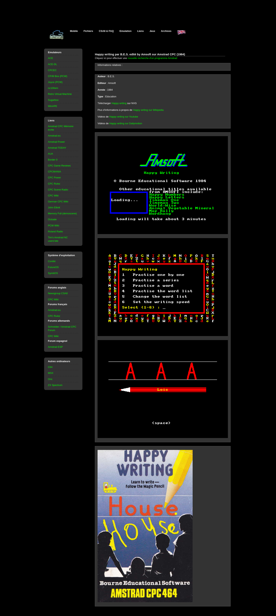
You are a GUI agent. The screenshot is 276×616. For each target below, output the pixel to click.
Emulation (125, 31)
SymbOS (53, 273)
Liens (140, 31)
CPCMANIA (54, 171)
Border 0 (53, 159)
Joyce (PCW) (55, 82)
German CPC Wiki (58, 201)
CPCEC (52, 70)
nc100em (53, 88)
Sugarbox (53, 100)
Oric (50, 379)
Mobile (74, 31)
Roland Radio (55, 231)
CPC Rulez (54, 183)
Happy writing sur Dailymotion (125, 123)
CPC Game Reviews (59, 165)
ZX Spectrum (55, 385)
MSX (50, 373)
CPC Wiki (53, 195)
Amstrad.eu (54, 135)
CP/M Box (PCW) (57, 76)
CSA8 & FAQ (106, 31)
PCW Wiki (53, 225)
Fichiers (88, 31)
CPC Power (54, 177)
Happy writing (119, 103)
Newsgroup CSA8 (58, 293)
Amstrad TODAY (57, 147)
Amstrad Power (56, 141)
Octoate (52, 219)
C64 (50, 367)
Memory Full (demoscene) (62, 213)
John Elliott (54, 207)
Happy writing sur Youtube (123, 116)
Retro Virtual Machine (60, 94)
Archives (166, 31)
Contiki (52, 261)
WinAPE (52, 106)
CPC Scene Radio (58, 189)
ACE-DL (52, 64)
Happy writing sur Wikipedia (148, 109)
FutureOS (53, 267)
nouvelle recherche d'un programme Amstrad (152, 58)
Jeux (152, 31)
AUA (50, 153)
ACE (50, 58)
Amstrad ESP (55, 346)
